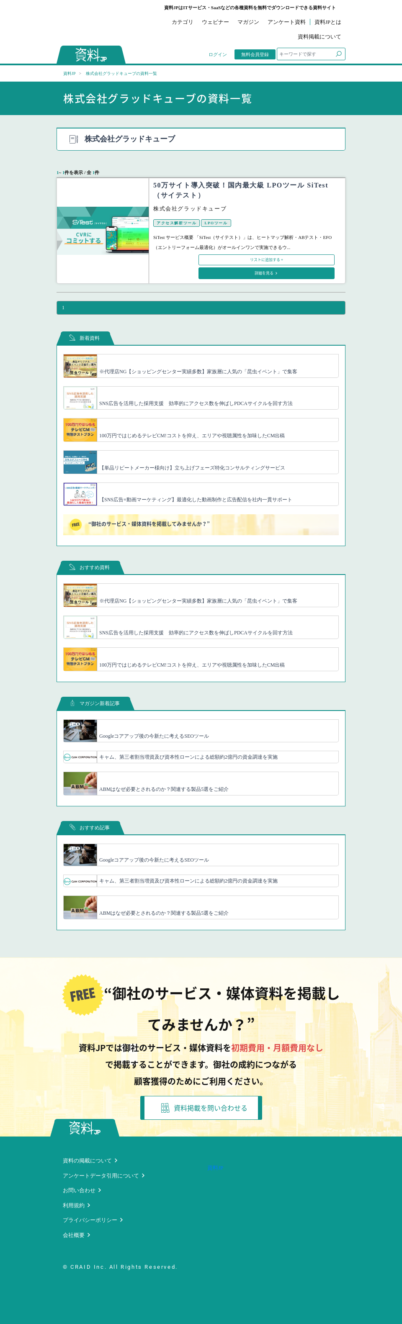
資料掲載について (319, 36)
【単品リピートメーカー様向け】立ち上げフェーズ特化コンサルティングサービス (192, 468)
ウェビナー (215, 22)
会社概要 (74, 1235)
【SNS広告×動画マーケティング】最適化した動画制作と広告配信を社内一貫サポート (195, 500)
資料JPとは (327, 22)
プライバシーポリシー (90, 1220)
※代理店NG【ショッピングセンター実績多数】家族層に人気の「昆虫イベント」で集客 (198, 372)
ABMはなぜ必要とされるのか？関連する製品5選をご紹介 (164, 789)
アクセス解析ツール (176, 223)
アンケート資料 (287, 22)
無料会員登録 (255, 54)
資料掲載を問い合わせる (204, 1108)
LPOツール (215, 223)
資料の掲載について (87, 1160)
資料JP (69, 73)
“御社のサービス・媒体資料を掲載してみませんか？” (140, 524)
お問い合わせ (79, 1190)
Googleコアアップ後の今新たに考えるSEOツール (154, 736)
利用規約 (74, 1205)
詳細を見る (264, 273)
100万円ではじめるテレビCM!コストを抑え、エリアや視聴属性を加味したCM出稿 (192, 436)
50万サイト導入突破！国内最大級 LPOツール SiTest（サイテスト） (240, 190)
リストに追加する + (266, 259)
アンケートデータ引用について (101, 1176)
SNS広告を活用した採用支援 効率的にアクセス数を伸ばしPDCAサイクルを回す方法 (196, 403)
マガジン (248, 22)
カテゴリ (182, 22)
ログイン (218, 54)
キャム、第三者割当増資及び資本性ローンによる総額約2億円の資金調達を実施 (188, 757)
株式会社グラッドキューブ (190, 208)
